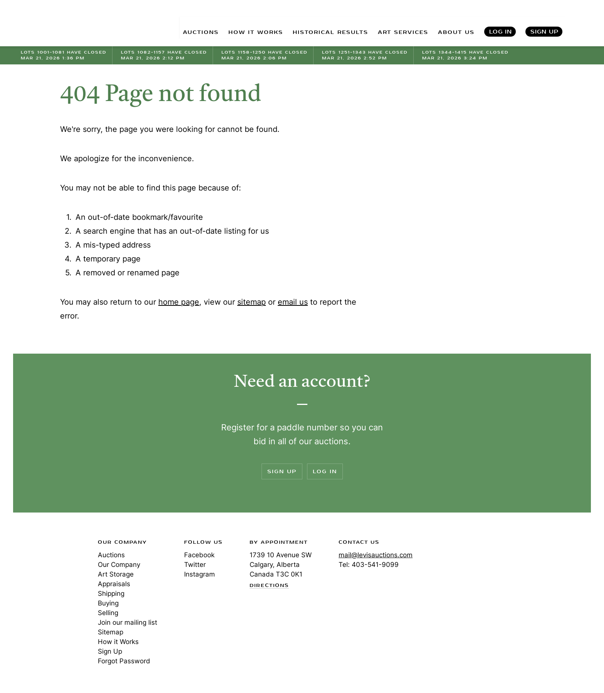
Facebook (199, 555)
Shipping (111, 593)
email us (293, 302)
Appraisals (114, 584)
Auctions (111, 555)
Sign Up (544, 23)
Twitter (195, 564)
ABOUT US (455, 23)
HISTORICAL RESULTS (322, 23)
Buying (108, 603)
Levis (46, 570)
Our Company (119, 564)
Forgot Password (124, 661)
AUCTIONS (186, 23)
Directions (269, 585)
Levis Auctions (61, 23)
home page (178, 302)
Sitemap (110, 632)
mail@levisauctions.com (376, 555)
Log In (500, 23)
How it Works (118, 642)
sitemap (251, 302)
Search (583, 23)
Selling (108, 613)
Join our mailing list (127, 622)
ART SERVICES (399, 23)
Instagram (199, 574)
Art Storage (116, 574)
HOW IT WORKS (244, 23)
